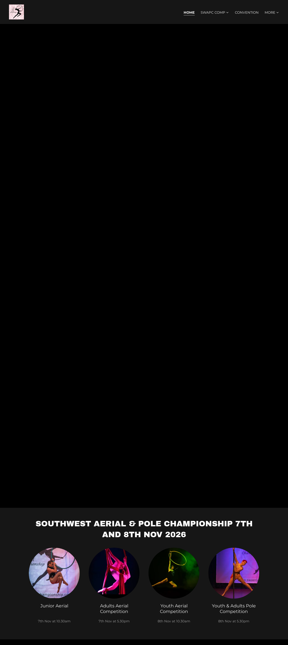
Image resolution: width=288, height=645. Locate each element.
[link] (16, 12)
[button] (215, 12)
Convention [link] (247, 12)
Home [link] (189, 12)
